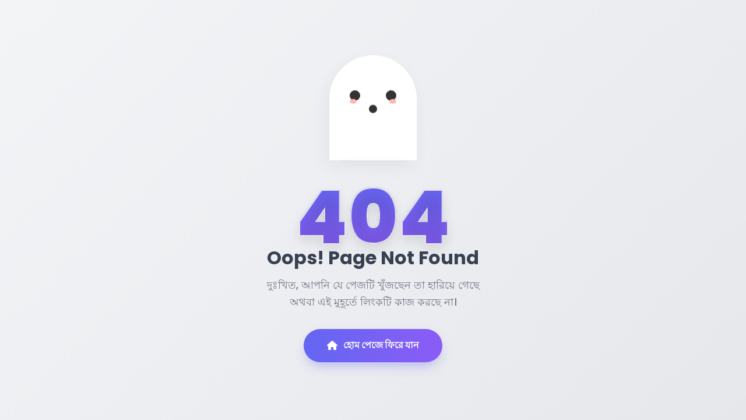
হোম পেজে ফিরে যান (373, 345)
